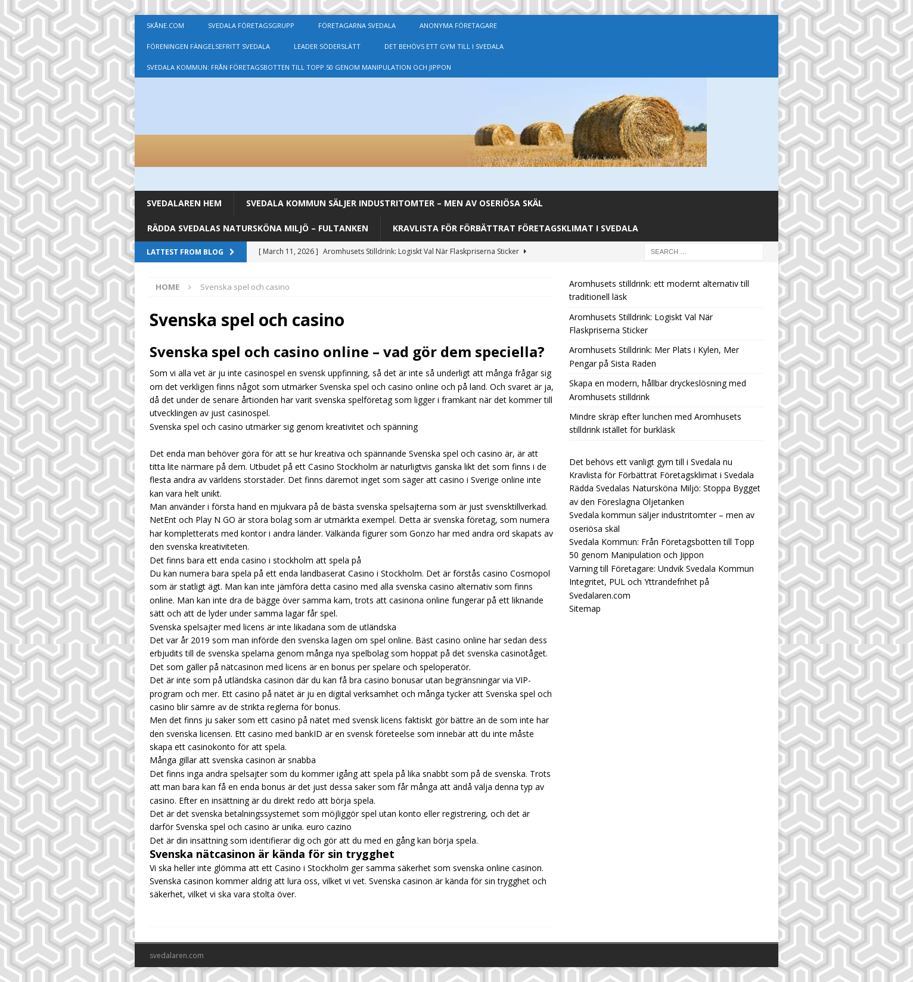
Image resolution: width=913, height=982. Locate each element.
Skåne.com (165, 25)
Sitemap (585, 608)
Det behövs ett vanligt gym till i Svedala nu (650, 461)
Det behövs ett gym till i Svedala (444, 46)
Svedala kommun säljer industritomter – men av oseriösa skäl (394, 203)
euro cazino (329, 826)
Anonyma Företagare (458, 25)
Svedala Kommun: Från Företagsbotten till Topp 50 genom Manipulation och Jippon (299, 67)
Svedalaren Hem (184, 203)
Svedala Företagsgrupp (251, 25)
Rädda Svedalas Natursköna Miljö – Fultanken (257, 228)
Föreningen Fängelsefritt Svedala (208, 46)
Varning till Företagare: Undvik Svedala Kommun (661, 568)
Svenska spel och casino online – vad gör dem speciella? (347, 351)
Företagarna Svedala (357, 25)
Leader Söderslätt (327, 46)
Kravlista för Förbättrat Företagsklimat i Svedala (515, 228)
